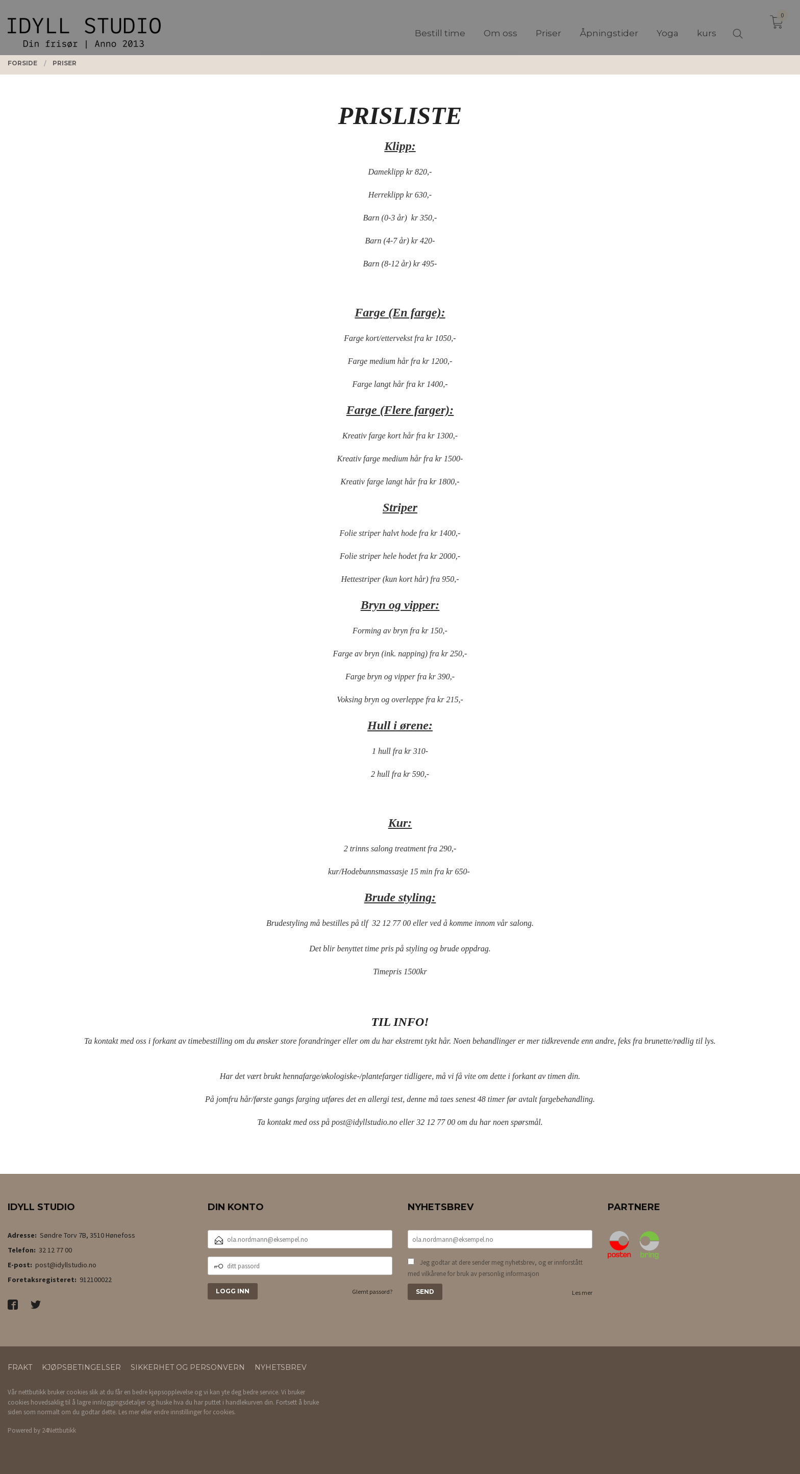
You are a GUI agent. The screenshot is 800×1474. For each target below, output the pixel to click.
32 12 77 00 (55, 1250)
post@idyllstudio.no (65, 1264)
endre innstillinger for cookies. (195, 1412)
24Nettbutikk (59, 1430)
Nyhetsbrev (281, 1367)
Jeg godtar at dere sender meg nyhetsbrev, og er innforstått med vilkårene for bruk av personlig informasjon (495, 1268)
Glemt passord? (372, 1291)
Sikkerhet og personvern (188, 1367)
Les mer (582, 1292)
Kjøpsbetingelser (81, 1367)
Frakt (20, 1367)
